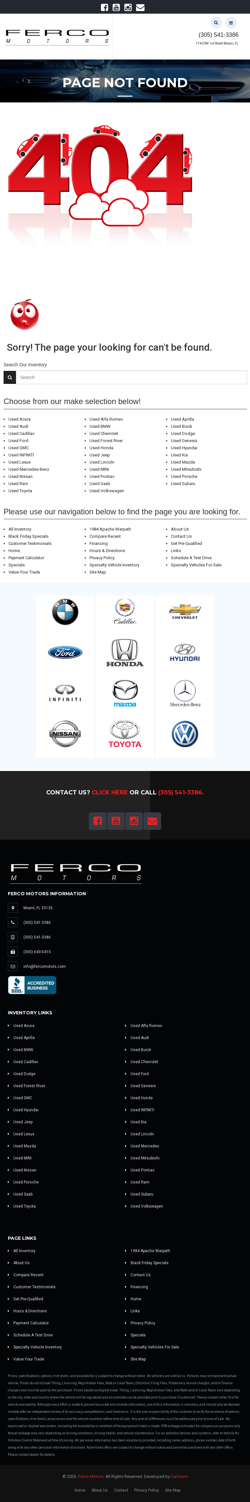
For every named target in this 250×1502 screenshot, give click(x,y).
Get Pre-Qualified (186, 543)
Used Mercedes (142, 1146)
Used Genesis (184, 440)
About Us (180, 529)
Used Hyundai (184, 447)
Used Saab (100, 483)
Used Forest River (106, 440)
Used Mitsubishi (186, 469)
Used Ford (18, 440)
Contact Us (181, 536)
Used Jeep (100, 455)
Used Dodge (183, 433)
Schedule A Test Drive (191, 557)
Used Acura (19, 419)
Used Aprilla (182, 419)
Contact (121, 1490)
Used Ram (18, 483)
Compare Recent (105, 536)
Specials (16, 564)
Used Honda (101, 447)
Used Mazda (183, 462)
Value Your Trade (24, 572)
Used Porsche (184, 476)
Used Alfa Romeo (106, 419)
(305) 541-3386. (181, 792)
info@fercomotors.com (44, 966)
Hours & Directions (107, 550)
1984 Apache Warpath (110, 529)
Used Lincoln (102, 462)
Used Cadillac (21, 433)
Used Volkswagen (107, 490)
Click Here (110, 792)
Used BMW (100, 426)
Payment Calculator (26, 557)
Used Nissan (20, 476)
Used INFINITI (21, 455)
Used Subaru (183, 483)
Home (14, 550)
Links (176, 550)
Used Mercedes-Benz (28, 469)
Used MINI (99, 469)
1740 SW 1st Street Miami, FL (217, 43)
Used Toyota (20, 490)
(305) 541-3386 (219, 35)
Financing (99, 543)
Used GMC (18, 447)
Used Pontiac (102, 476)
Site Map (98, 572)
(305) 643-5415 (37, 952)
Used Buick (181, 426)
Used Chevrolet (104, 433)
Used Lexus (19, 462)
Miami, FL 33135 (38, 908)
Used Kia (179, 455)
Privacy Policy (102, 557)
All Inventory (19, 529)
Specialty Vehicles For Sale (196, 564)
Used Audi (18, 426)
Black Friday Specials (28, 536)
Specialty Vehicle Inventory (114, 564)
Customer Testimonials (29, 543)
